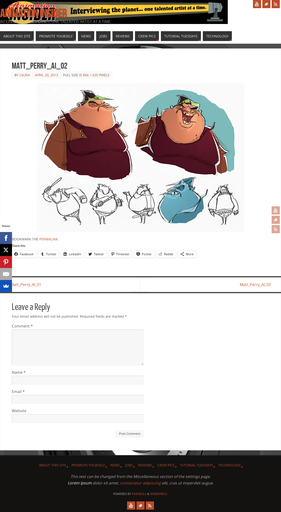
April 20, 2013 (46, 75)
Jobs (129, 465)
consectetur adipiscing (140, 483)
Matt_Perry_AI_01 (27, 284)
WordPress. (159, 494)
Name (19, 372)
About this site (52, 465)
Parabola (139, 494)
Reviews (145, 465)
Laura (24, 75)
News (115, 465)
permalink (48, 239)
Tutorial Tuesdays (196, 465)
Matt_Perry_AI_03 (253, 284)
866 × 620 (90, 75)
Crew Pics (166, 465)
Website (19, 411)
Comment (22, 326)
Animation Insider (33, 13)
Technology (229, 465)
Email (18, 391)
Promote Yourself (88, 465)
